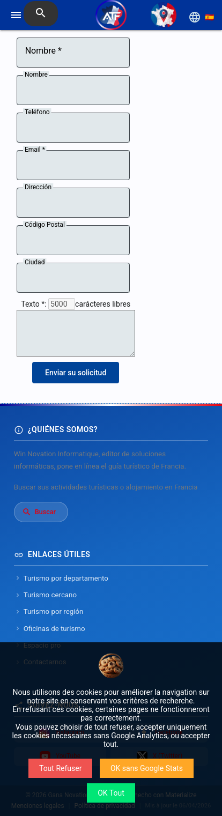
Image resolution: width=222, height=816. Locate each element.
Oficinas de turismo (49, 629)
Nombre (36, 74)
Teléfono (37, 112)
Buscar (39, 512)
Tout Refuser (60, 768)
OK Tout (111, 793)
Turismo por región (49, 611)
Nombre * (43, 51)
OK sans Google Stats (146, 768)
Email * (35, 149)
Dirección (38, 187)
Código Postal (45, 224)
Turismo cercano (45, 595)
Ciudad (35, 262)
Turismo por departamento (61, 578)
